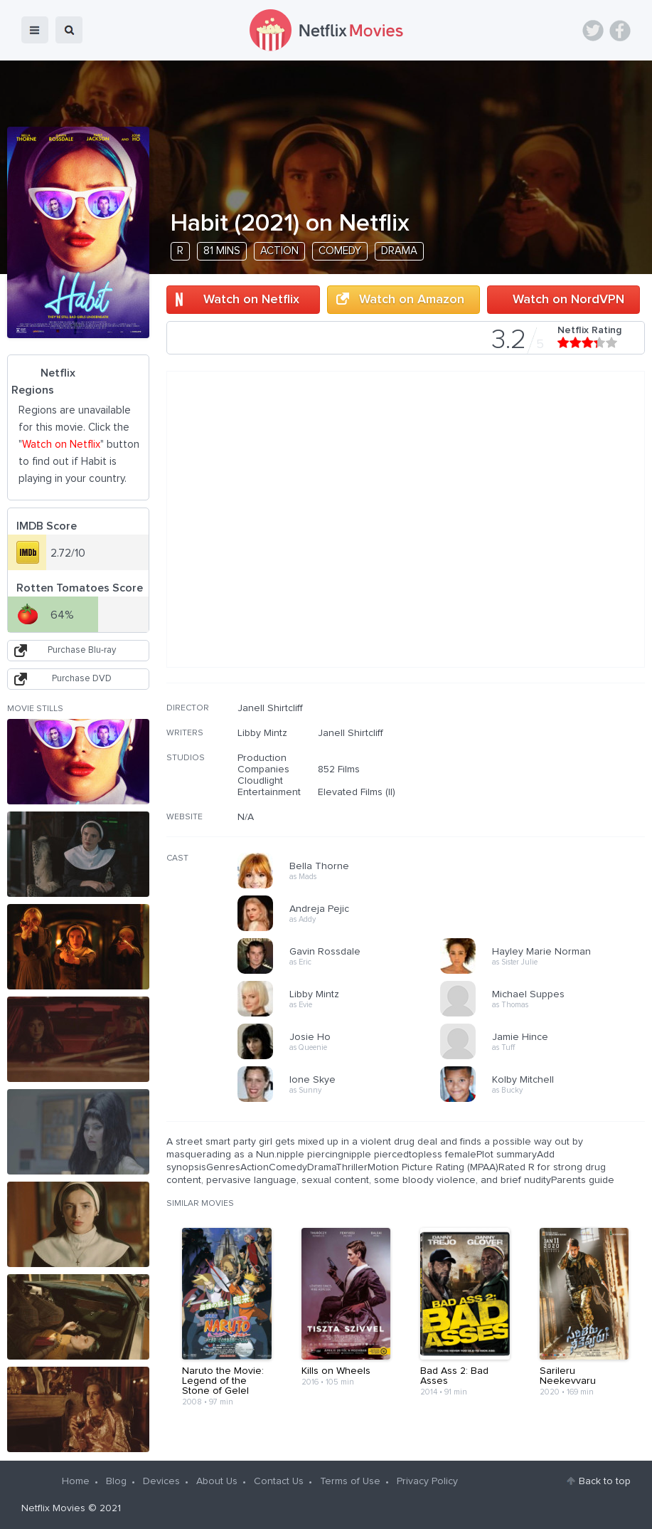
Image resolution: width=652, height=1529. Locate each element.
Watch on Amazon (411, 299)
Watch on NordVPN (568, 299)
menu (34, 29)
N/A (245, 817)
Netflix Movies (53, 1508)
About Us (216, 1481)
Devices (161, 1481)
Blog (116, 1481)
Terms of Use (350, 1481)
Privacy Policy (427, 1481)
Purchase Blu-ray (82, 650)
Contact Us (279, 1481)
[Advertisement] (538, 794)
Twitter (593, 30)
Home (76, 1481)
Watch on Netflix (251, 299)
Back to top (605, 1481)
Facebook (620, 30)
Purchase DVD (82, 678)
